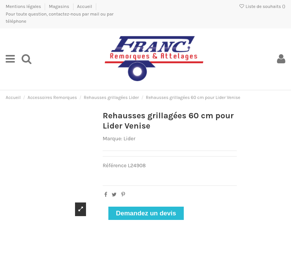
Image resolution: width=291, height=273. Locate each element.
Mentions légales (24, 6)
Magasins (59, 6)
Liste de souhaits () (262, 6)
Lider (129, 138)
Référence (115, 165)
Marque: (112, 138)
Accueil (84, 6)
